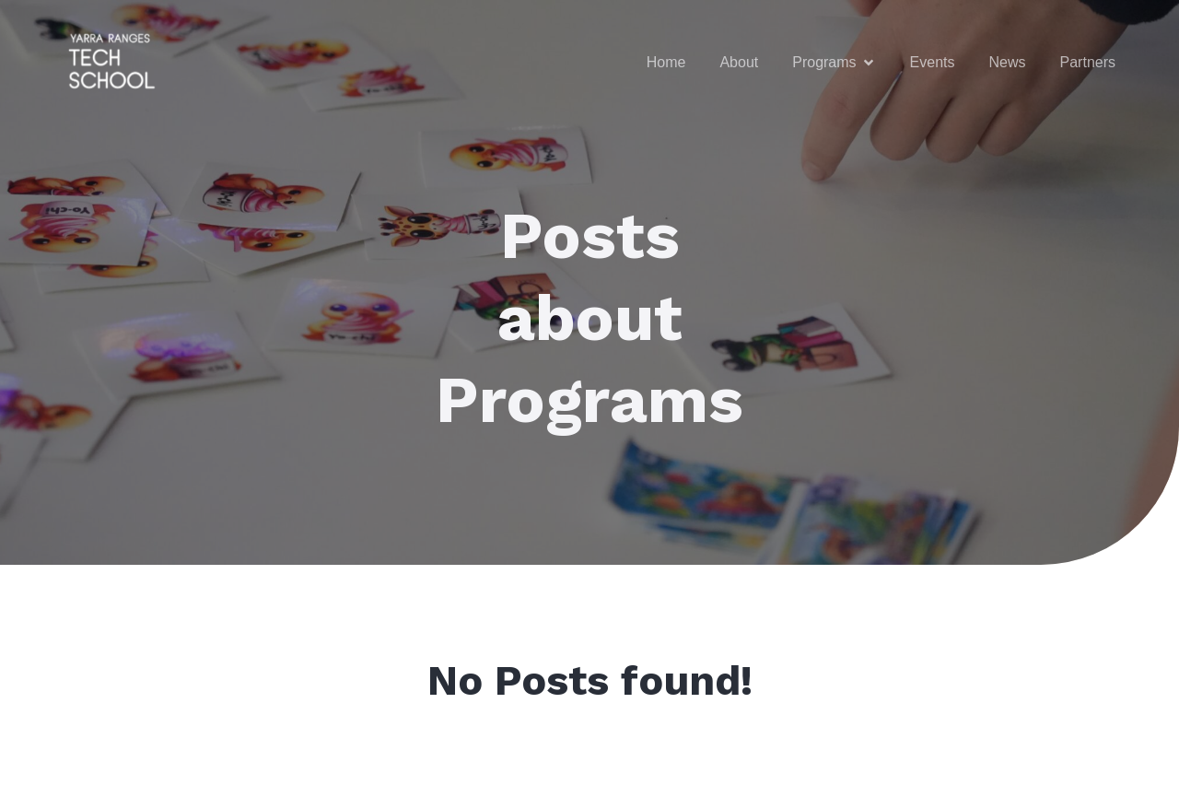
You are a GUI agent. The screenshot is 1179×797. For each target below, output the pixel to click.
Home (666, 62)
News (1007, 62)
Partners (1087, 62)
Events (932, 62)
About (738, 62)
